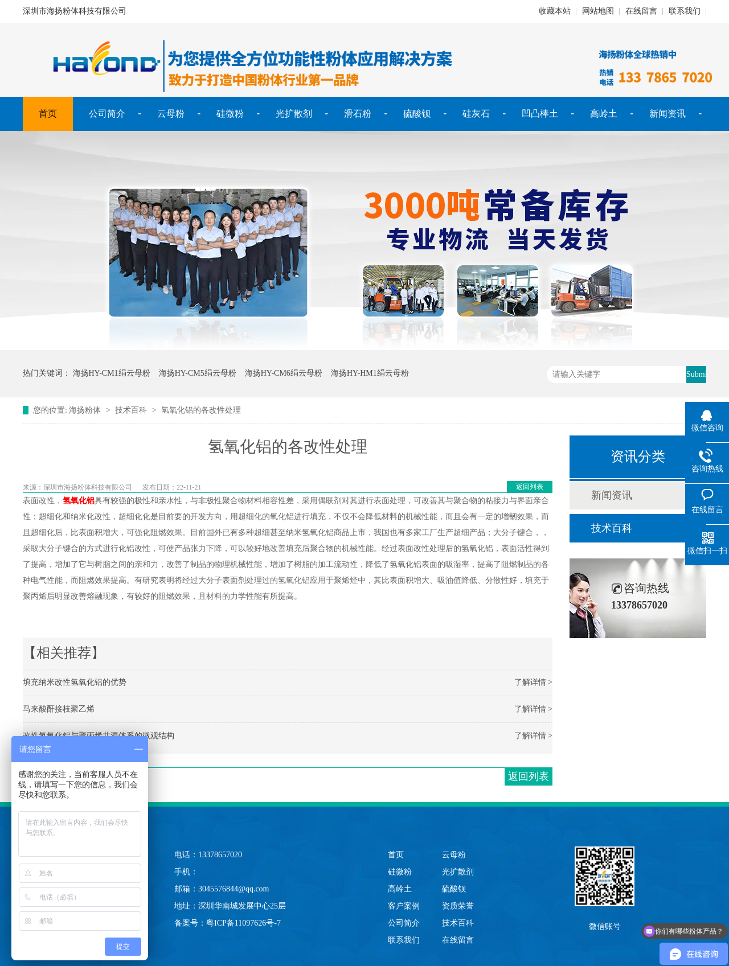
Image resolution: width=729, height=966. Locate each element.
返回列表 (529, 487)
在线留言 (641, 11)
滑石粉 (357, 113)
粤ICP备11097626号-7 (243, 923)
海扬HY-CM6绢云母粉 (283, 373)
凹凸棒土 (540, 113)
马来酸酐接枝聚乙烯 (59, 709)
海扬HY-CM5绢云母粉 (197, 373)
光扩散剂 (294, 113)
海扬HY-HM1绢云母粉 (370, 373)
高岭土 (603, 113)
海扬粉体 (85, 410)
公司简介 (107, 113)
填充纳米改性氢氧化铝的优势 (74, 682)
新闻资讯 (667, 113)
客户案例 (404, 906)
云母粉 (171, 113)
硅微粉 (230, 113)
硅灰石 (476, 113)
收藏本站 (555, 11)
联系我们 (685, 11)
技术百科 (131, 410)
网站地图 (598, 11)
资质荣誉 (458, 906)
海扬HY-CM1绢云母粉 (111, 373)
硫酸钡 (417, 113)
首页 (48, 113)
